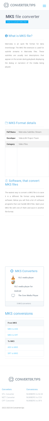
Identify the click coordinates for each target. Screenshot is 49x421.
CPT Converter (8, 401)
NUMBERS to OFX (34, 401)
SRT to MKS (13, 353)
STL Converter (8, 394)
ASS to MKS (13, 347)
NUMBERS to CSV (34, 397)
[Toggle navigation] (44, 6)
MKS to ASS (13, 329)
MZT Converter (8, 397)
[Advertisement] (23, 96)
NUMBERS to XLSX (34, 394)
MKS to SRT (13, 335)
